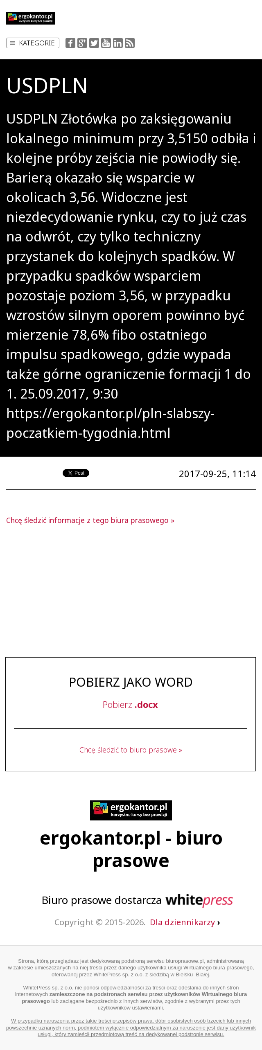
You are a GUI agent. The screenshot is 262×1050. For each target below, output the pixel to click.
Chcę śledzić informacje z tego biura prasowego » (90, 520)
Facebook (70, 43)
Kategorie (32, 42)
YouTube (106, 43)
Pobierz (130, 704)
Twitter (94, 43)
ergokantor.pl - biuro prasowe (131, 848)
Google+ (82, 43)
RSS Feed (130, 43)
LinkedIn (118, 43)
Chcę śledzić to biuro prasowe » (130, 750)
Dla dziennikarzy (185, 922)
